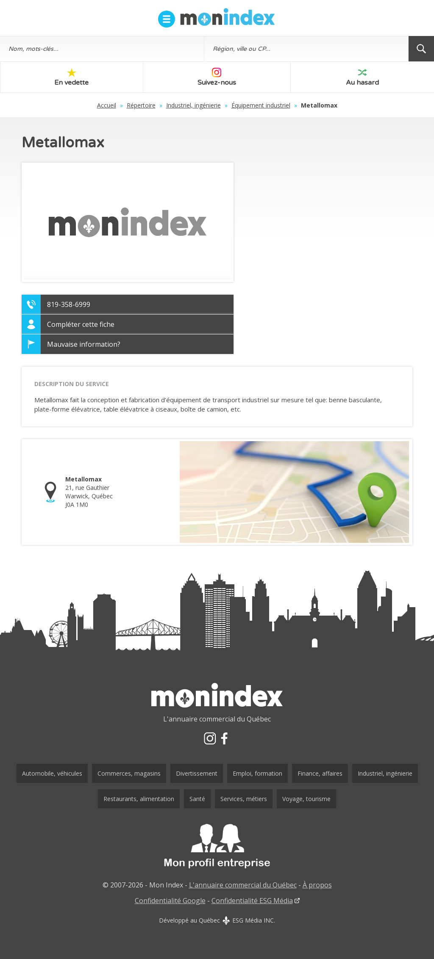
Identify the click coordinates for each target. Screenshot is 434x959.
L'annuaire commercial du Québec (243, 885)
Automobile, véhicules (52, 773)
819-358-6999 (68, 304)
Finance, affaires (320, 773)
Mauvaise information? (83, 344)
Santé (197, 799)
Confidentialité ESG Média (252, 900)
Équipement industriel (260, 105)
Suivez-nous (217, 77)
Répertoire (141, 105)
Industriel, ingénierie (193, 105)
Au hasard (362, 77)
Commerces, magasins (129, 773)
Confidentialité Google (170, 900)
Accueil (106, 105)
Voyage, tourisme (306, 799)
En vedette (71, 77)
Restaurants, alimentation (138, 799)
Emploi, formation (257, 773)
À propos (317, 885)
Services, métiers (243, 799)
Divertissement (196, 773)
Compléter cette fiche (80, 324)
